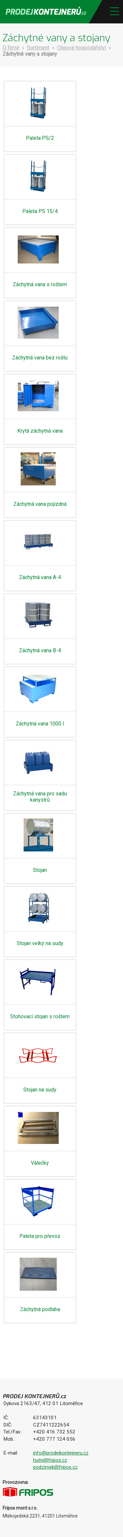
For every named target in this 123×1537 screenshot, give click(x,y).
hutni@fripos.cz (50, 1460)
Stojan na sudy (39, 1090)
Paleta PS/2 (40, 138)
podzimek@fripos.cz (55, 1467)
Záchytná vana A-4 (40, 577)
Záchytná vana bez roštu (40, 357)
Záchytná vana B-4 (40, 650)
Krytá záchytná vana (40, 431)
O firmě (11, 48)
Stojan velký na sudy (40, 943)
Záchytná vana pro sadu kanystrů (40, 796)
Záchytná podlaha (40, 1309)
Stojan (40, 870)
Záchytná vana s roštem (40, 284)
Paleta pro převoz (39, 1236)
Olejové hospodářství (81, 48)
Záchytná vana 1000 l (40, 724)
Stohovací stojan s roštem (40, 1016)
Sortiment (38, 48)
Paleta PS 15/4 (40, 211)
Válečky (40, 1163)
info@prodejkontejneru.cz (61, 1453)
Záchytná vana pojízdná (40, 504)
